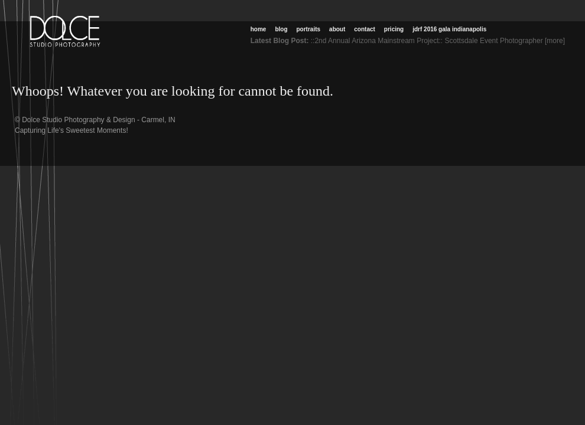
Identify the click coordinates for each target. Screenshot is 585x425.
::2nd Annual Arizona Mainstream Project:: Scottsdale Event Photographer (427, 41)
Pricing (394, 29)
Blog (281, 29)
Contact (364, 29)
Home (258, 29)
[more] (557, 41)
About (337, 29)
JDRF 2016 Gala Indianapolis (449, 29)
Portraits (309, 29)
